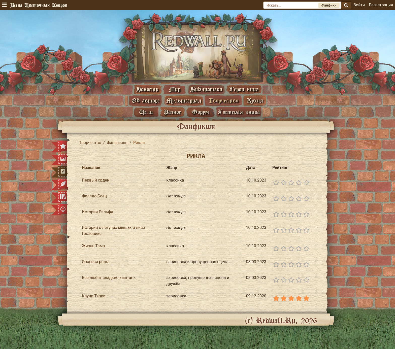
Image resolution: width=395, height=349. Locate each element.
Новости (147, 89)
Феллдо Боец (94, 196)
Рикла (196, 156)
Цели (146, 112)
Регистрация (381, 5)
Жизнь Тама (93, 245)
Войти (359, 5)
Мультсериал (183, 100)
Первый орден (95, 180)
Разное (172, 112)
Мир (174, 89)
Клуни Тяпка (93, 296)
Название (91, 167)
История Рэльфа (97, 212)
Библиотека (206, 89)
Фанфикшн (117, 142)
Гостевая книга (239, 112)
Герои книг (244, 89)
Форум (200, 112)
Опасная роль (95, 261)
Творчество (223, 100)
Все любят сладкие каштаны (109, 277)
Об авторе (145, 100)
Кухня (255, 100)
